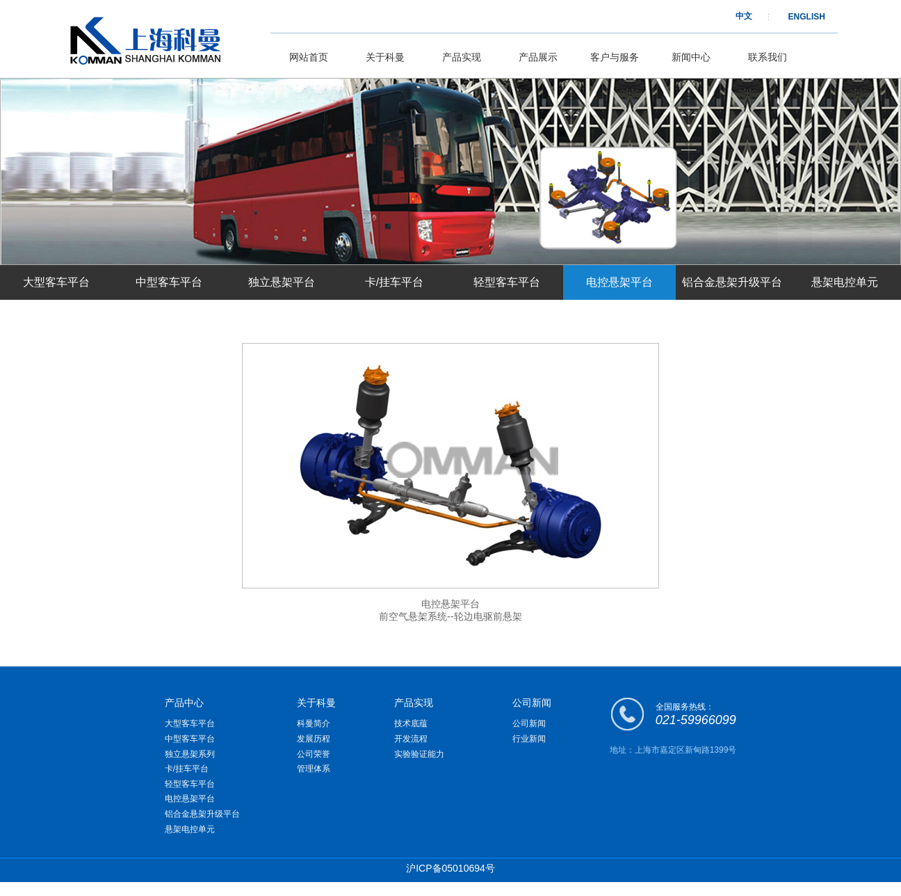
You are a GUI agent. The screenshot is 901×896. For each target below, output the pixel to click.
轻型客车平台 (506, 282)
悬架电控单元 (844, 282)
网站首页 (308, 57)
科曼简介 (313, 723)
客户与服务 (614, 57)
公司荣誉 (313, 754)
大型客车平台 (56, 282)
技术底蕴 (411, 723)
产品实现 (461, 57)
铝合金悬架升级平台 (732, 282)
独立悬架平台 (281, 282)
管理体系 (313, 769)
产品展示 (538, 57)
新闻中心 (691, 57)
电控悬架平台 (619, 282)
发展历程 (313, 739)
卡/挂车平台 (394, 282)
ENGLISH (806, 17)
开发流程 (411, 739)
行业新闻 (529, 739)
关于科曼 (385, 57)
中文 (744, 16)
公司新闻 (529, 723)
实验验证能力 (419, 754)
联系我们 (767, 57)
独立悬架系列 (190, 754)
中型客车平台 (169, 282)
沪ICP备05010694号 (450, 868)
